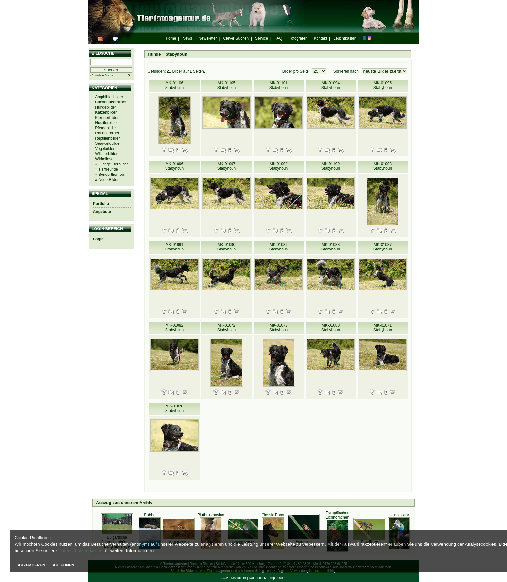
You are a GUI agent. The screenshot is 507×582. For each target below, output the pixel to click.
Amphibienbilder (109, 97)
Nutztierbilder (106, 123)
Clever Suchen (236, 38)
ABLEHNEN (63, 565)
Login (98, 239)
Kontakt (320, 38)
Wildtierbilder (106, 154)
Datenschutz (258, 578)
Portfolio (101, 203)
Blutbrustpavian (211, 515)
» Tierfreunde (106, 169)
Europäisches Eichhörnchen (337, 515)
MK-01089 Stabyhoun (278, 246)
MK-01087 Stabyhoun (382, 246)
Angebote (102, 211)
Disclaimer (238, 578)
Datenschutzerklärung (80, 550)
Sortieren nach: (347, 71)
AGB (224, 578)
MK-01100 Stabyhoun (330, 166)
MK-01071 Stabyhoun (382, 327)
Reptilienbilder (107, 138)
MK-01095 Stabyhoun (382, 85)
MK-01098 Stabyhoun (278, 166)
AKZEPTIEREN (31, 565)
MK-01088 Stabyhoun (330, 246)
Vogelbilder (104, 148)
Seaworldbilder (108, 143)
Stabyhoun (176, 54)
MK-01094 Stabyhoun (330, 85)
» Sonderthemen (109, 174)
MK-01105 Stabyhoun (226, 85)
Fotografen (298, 38)
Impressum (277, 578)
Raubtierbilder (107, 133)
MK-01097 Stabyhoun (226, 166)
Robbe (149, 515)
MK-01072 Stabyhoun (226, 327)
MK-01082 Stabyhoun (174, 327)
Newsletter (208, 38)
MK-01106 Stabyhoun (174, 85)
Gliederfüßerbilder (110, 102)
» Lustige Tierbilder (111, 164)
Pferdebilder (105, 128)
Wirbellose (104, 159)
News (187, 38)
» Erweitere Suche (101, 75)
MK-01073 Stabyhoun (278, 327)
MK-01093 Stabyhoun (382, 166)
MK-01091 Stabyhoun (174, 246)
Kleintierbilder (107, 117)
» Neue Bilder (107, 179)
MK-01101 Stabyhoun (278, 85)
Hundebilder (105, 107)
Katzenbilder (106, 112)
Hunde (154, 54)
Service (261, 38)
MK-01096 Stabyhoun (174, 166)
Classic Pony (273, 515)
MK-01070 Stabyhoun (174, 408)
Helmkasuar (398, 515)
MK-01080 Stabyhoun (330, 327)
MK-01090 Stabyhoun (226, 246)
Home (171, 38)
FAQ (278, 38)
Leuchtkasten (344, 38)
